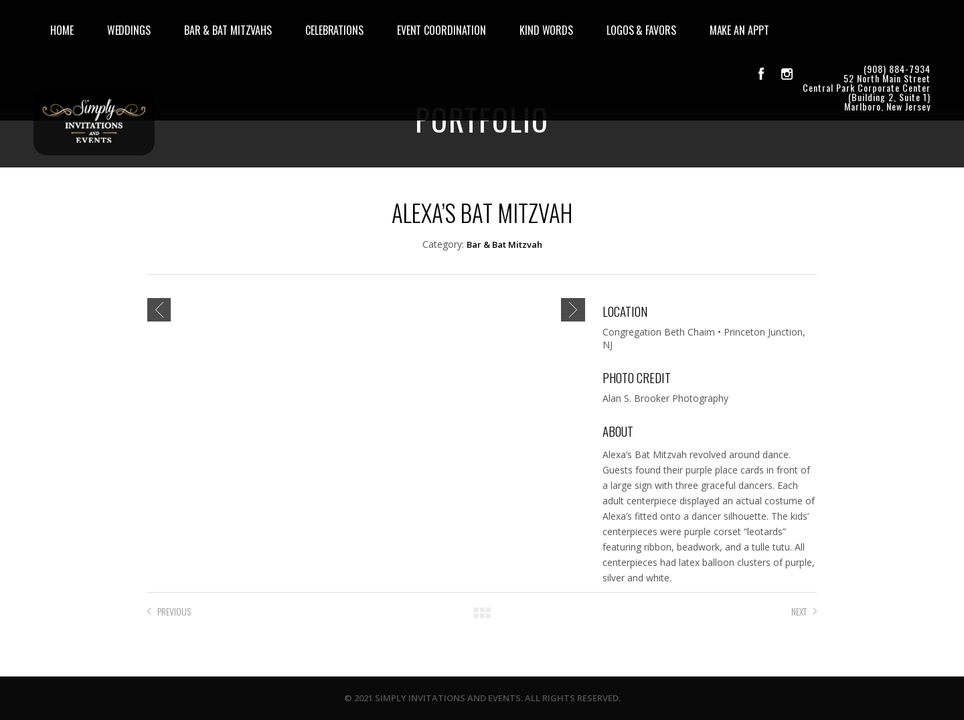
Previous (159, 309)
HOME (62, 30)
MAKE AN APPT (739, 30)
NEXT (799, 611)
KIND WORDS (546, 30)
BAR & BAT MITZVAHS (228, 30)
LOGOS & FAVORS (641, 30)
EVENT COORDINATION (441, 30)
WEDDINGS (129, 30)
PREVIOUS (174, 611)
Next (573, 309)
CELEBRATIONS (334, 30)
